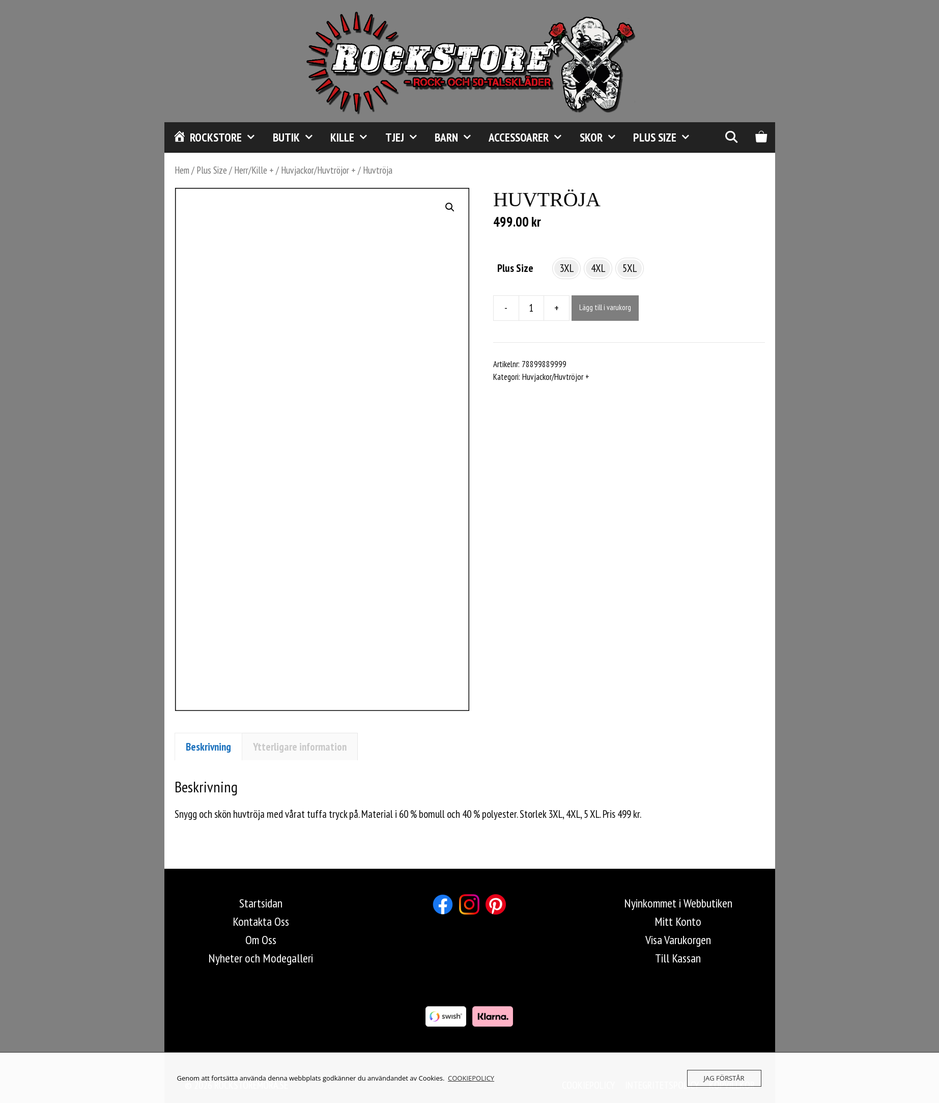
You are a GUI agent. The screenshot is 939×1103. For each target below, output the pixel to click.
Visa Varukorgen (678, 940)
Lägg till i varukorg (605, 307)
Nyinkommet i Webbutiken (678, 903)
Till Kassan (678, 958)
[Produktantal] (531, 308)
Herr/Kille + (254, 169)
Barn (457, 137)
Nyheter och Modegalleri (260, 958)
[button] (450, 207)
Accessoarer (530, 137)
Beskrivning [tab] (208, 747)
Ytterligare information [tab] (300, 747)
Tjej (405, 137)
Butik (297, 137)
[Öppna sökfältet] (731, 137)
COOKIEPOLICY (471, 1078)
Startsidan (260, 903)
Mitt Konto (678, 921)
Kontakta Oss (261, 921)
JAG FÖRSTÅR (724, 1078)
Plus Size (666, 137)
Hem (182, 169)
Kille (353, 137)
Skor (602, 137)
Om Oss (260, 940)
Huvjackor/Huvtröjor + (318, 169)
